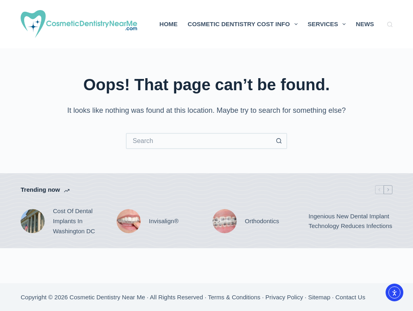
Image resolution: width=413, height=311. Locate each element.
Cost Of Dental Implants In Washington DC (74, 220)
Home (168, 24)
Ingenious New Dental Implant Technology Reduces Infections (350, 221)
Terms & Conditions (234, 297)
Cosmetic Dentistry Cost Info (244, 24)
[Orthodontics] (225, 221)
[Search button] (279, 141)
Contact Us (350, 297)
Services (328, 24)
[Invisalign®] (129, 221)
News (365, 24)
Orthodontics (262, 221)
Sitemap (319, 297)
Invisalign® (164, 221)
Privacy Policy (284, 297)
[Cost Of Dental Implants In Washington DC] (33, 221)
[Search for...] (198, 141)
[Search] (389, 24)
